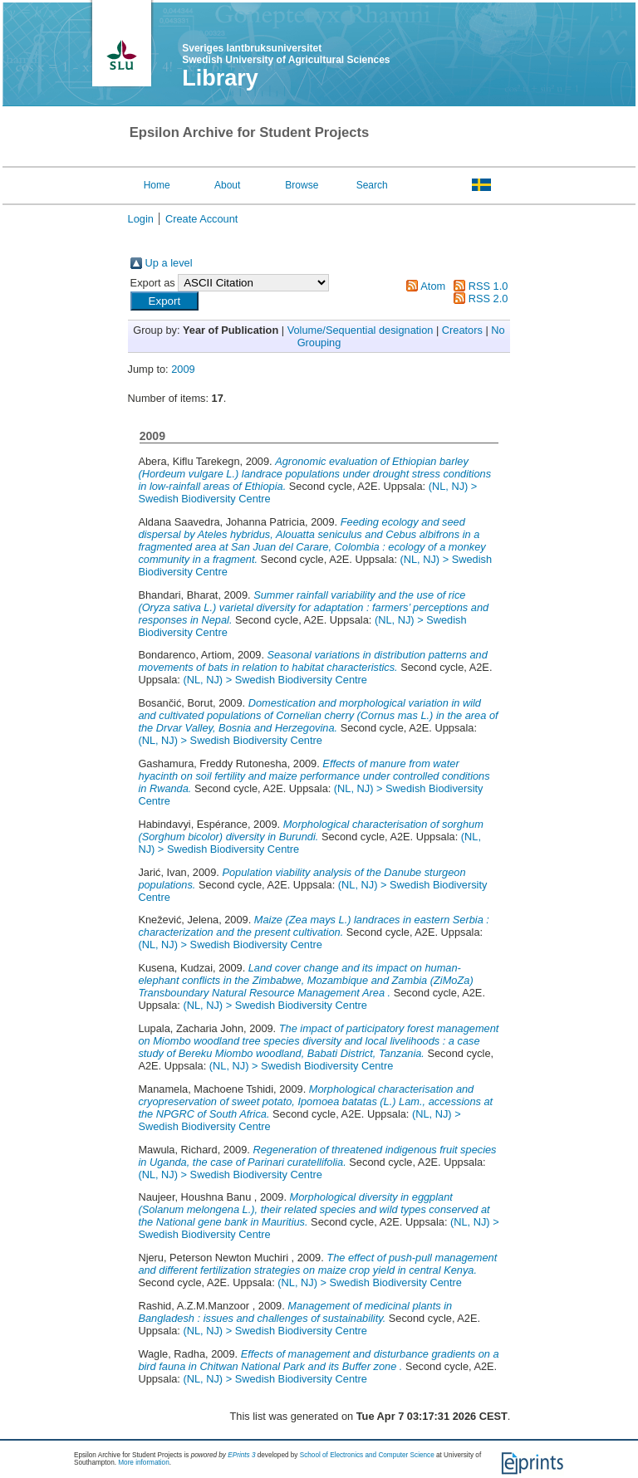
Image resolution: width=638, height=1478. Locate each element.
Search (372, 185)
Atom (432, 286)
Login (141, 219)
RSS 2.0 (488, 298)
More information (143, 1462)
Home (157, 185)
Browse (301, 185)
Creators (462, 330)
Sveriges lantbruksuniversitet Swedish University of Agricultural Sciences (286, 54)
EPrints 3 (241, 1455)
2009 (182, 369)
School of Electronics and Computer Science (367, 1455)
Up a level (169, 263)
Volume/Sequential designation (360, 330)
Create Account (201, 219)
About (227, 185)
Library (220, 78)
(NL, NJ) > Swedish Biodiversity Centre (275, 679)
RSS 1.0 (488, 286)
